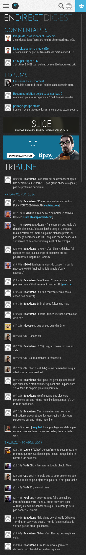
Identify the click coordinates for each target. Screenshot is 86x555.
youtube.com (51, 205)
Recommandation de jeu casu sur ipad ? (37, 93)
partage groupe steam (26, 106)
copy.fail (37, 427)
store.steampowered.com (37, 217)
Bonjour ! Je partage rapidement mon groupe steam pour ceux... (45, 109)
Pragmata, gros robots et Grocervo (34, 36)
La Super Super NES (25, 61)
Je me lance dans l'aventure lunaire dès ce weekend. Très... (44, 39)
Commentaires (26, 29)
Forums (16, 74)
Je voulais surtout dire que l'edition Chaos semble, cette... (44, 84)
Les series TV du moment (28, 81)
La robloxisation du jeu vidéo (31, 48)
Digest (58, 17)
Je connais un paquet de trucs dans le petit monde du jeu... (45, 52)
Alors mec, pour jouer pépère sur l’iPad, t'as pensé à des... (44, 97)
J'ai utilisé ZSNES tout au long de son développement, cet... (45, 64)
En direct (24, 17)
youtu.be (66, 284)
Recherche (61, 6)
